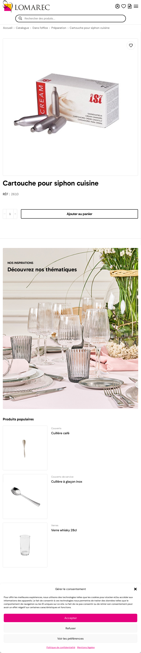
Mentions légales (86, 647)
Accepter (70, 618)
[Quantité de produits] (9, 214)
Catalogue (22, 28)
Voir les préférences (70, 638)
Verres (54, 525)
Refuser (71, 628)
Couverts (56, 428)
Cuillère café (60, 433)
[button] (135, 589)
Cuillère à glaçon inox (66, 481)
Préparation (58, 28)
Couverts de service (62, 476)
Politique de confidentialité (61, 647)
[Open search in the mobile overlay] (71, 18)
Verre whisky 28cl (64, 530)
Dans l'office (40, 28)
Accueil (7, 28)
